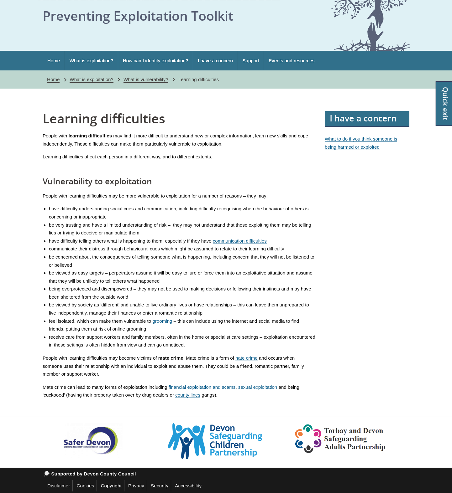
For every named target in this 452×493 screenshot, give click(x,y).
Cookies (85, 485)
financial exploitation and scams (202, 387)
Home (53, 60)
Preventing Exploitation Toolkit (138, 15)
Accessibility (188, 485)
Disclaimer (58, 485)
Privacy (136, 485)
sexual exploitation (257, 387)
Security (159, 485)
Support (250, 60)
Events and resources (291, 60)
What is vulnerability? (146, 79)
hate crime (246, 358)
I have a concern (215, 60)
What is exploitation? (91, 60)
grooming (162, 321)
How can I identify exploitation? (155, 60)
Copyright (111, 485)
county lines (187, 395)
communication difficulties (240, 241)
